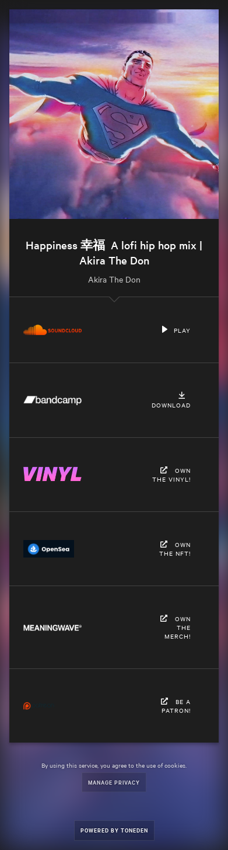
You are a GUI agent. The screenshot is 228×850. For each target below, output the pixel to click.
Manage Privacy (114, 782)
